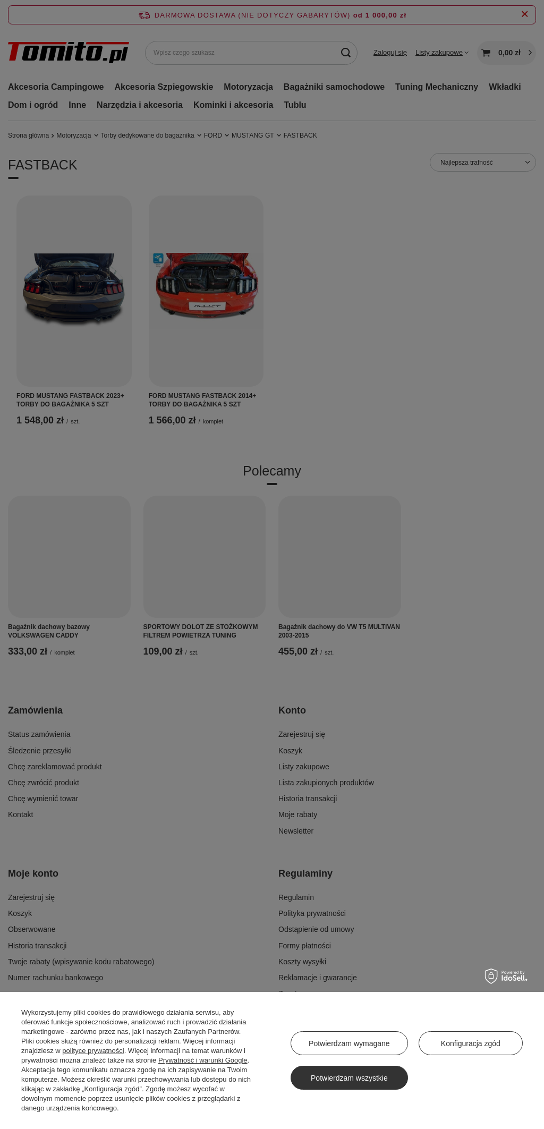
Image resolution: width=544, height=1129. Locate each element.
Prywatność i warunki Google (203, 1060)
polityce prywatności (93, 1051)
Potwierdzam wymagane (349, 1043)
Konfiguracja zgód (470, 1043)
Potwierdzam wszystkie (349, 1078)
